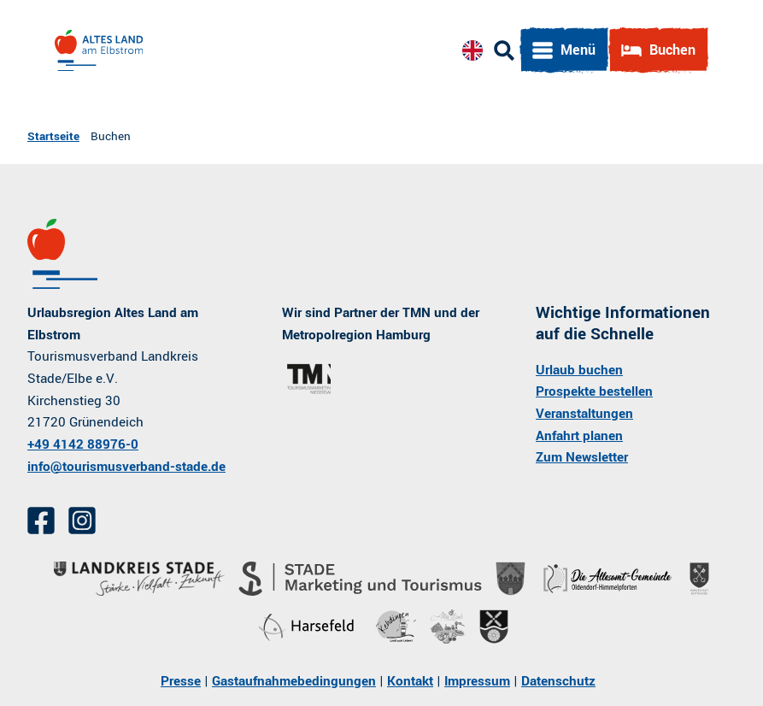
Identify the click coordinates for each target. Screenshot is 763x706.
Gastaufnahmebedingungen (294, 681)
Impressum (477, 681)
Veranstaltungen (584, 413)
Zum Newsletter (582, 458)
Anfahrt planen (579, 436)
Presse (181, 681)
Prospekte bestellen (594, 392)
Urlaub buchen (579, 370)
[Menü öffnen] (563, 50)
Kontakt (410, 681)
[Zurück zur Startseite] (99, 50)
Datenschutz (558, 681)
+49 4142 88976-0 (82, 444)
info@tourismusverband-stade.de (126, 466)
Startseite (53, 136)
